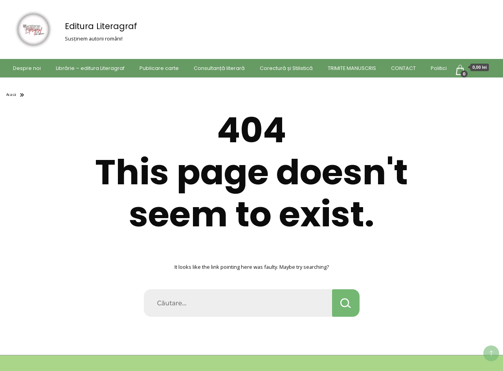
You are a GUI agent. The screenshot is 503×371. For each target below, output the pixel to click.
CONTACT (403, 68)
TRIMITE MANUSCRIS (352, 68)
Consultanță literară (219, 68)
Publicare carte (159, 68)
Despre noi (27, 68)
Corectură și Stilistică (286, 68)
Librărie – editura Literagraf (90, 68)
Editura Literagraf (101, 26)
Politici (439, 68)
